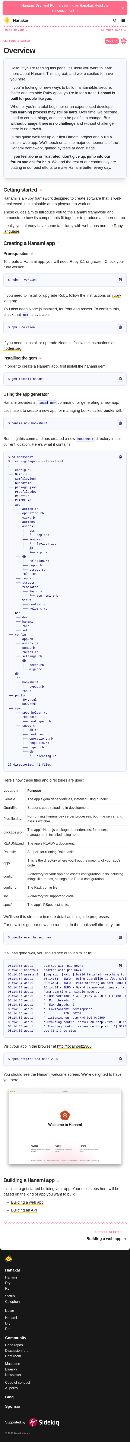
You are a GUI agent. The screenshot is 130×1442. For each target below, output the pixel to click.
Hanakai (12, 1270)
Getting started (16, 41)
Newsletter (13, 1375)
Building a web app (27, 1202)
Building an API (24, 1210)
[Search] (115, 20)
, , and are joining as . (64, 8)
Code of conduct (17, 1382)
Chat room (13, 1356)
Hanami (11, 1277)
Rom (8, 1288)
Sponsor (13, 1406)
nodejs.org (12, 348)
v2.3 (111, 41)
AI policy (11, 1388)
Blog (9, 1397)
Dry (7, 1283)
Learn (10, 1311)
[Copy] (120, 279)
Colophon (12, 1301)
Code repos (14, 1345)
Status (10, 1296)
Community (15, 1338)
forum (15, 162)
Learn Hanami (16, 30)
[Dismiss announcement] (123, 8)
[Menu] (123, 20)
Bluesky (11, 1369)
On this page (114, 30)
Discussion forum (18, 1350)
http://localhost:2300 (74, 1046)
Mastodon (12, 1364)
